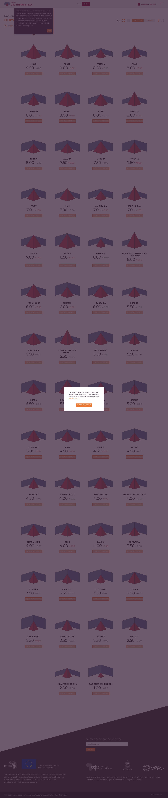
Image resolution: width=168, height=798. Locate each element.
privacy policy (74, 398)
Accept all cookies (84, 405)
